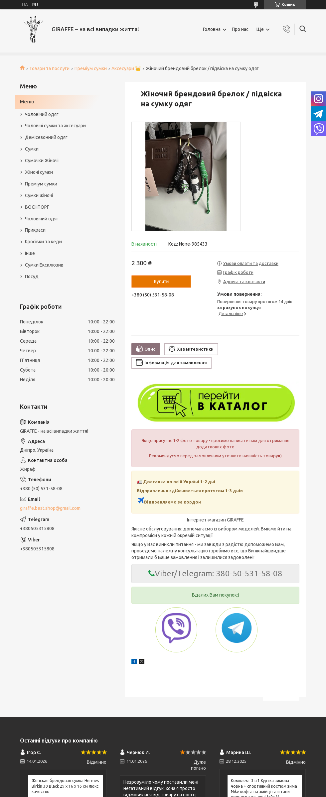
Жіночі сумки (39, 172)
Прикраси (35, 230)
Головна (212, 29)
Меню (27, 101)
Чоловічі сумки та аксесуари (55, 125)
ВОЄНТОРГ (37, 207)
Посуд (32, 276)
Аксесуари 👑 (126, 68)
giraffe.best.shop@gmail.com (50, 508)
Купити (161, 281)
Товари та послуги (49, 68)
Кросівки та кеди (43, 241)
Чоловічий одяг (42, 114)
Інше (30, 253)
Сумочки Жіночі (42, 160)
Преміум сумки (91, 68)
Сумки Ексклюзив (44, 265)
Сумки (32, 149)
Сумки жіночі (39, 195)
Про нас (240, 29)
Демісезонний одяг (46, 137)
